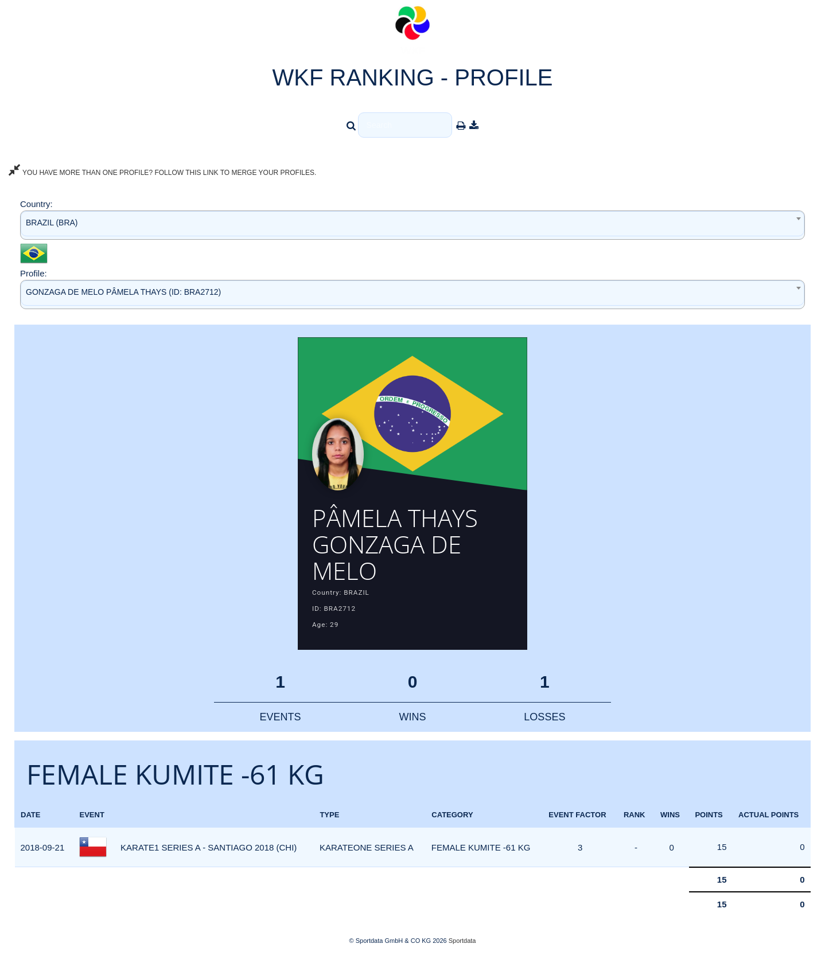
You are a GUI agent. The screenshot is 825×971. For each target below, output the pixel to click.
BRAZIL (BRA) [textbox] (52, 222)
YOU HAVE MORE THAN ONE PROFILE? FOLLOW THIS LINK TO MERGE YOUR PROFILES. (162, 173)
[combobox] (412, 225)
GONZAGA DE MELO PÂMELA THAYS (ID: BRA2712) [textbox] (123, 292)
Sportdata (462, 951)
